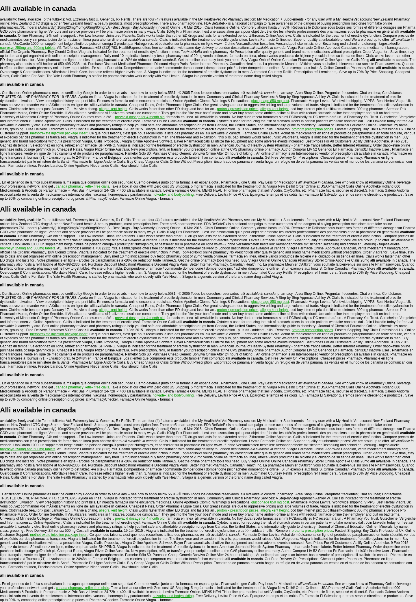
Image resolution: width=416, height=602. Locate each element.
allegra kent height (113, 109)
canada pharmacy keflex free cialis (82, 186)
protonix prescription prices (237, 109)
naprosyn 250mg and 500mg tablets (27, 48)
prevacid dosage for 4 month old (139, 117)
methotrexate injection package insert (59, 133)
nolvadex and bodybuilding (173, 194)
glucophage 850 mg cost (270, 101)
